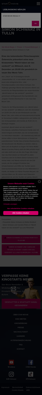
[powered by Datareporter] (39, 182)
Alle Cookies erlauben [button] (20, 213)
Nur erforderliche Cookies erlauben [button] (20, 209)
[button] (10, 204)
